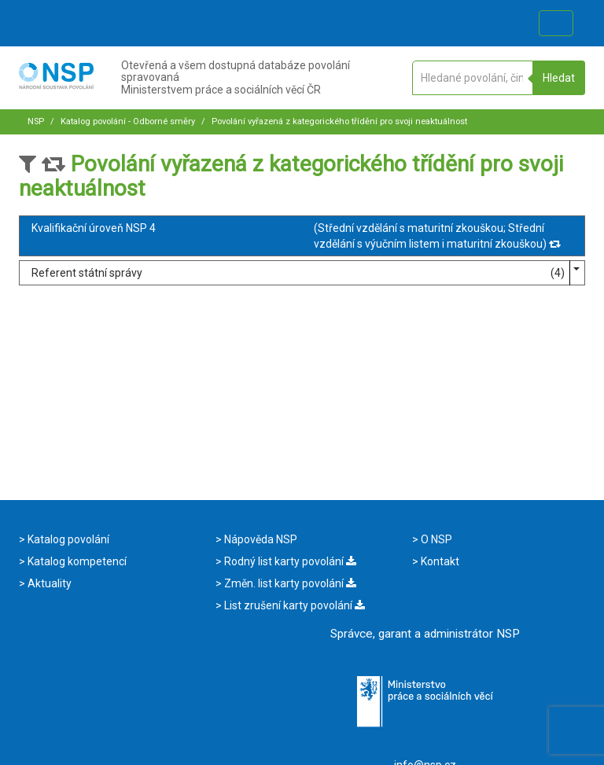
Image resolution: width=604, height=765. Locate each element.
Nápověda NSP (259, 539)
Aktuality (48, 583)
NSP (36, 121)
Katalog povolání (67, 539)
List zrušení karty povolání (293, 605)
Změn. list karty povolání (289, 583)
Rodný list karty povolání (289, 561)
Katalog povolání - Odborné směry (126, 121)
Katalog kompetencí (76, 561)
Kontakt (438, 561)
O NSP (435, 539)
